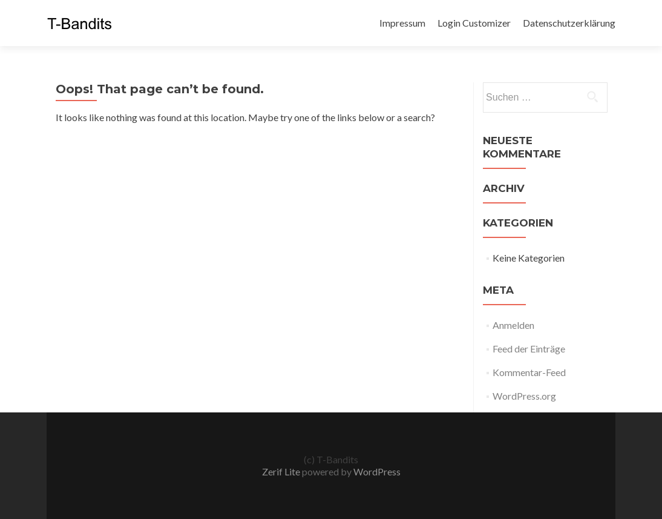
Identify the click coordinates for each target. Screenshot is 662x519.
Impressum (402, 22)
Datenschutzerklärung (569, 22)
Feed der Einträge (529, 348)
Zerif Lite (282, 471)
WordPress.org (524, 396)
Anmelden (513, 325)
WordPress (376, 471)
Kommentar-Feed (529, 372)
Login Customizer (474, 22)
